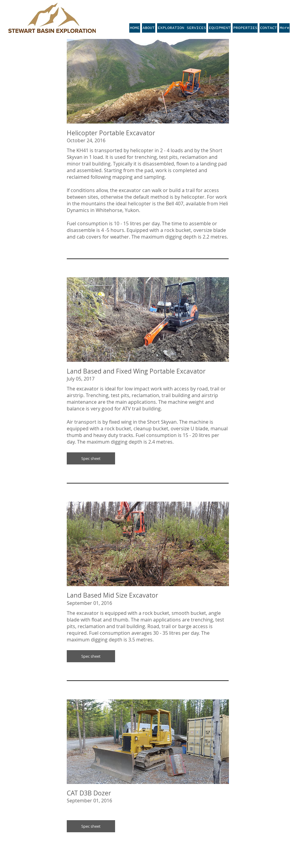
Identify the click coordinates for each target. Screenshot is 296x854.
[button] (91, 458)
